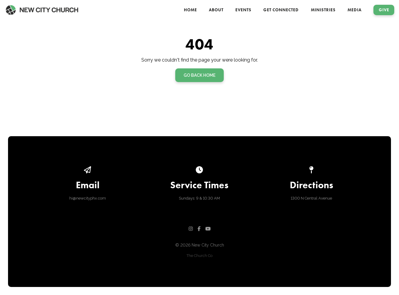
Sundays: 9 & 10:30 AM (199, 198)
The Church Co (199, 255)
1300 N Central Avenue (311, 198)
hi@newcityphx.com (87, 198)
